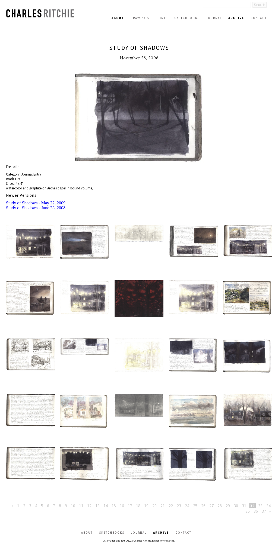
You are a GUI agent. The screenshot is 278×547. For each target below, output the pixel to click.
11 (81, 505)
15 (114, 505)
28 (219, 505)
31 (244, 505)
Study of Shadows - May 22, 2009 (35, 203)
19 (146, 505)
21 (162, 505)
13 (97, 505)
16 (122, 505)
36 (256, 511)
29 (228, 505)
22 (171, 505)
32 (252, 505)
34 (268, 505)
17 (130, 505)
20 (154, 505)
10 (73, 505)
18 (138, 505)
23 (179, 505)
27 (211, 505)
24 (187, 505)
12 (89, 505)
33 (260, 505)
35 (247, 511)
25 (195, 505)
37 (264, 511)
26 (203, 505)
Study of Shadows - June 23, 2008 (35, 207)
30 (236, 505)
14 (105, 505)
